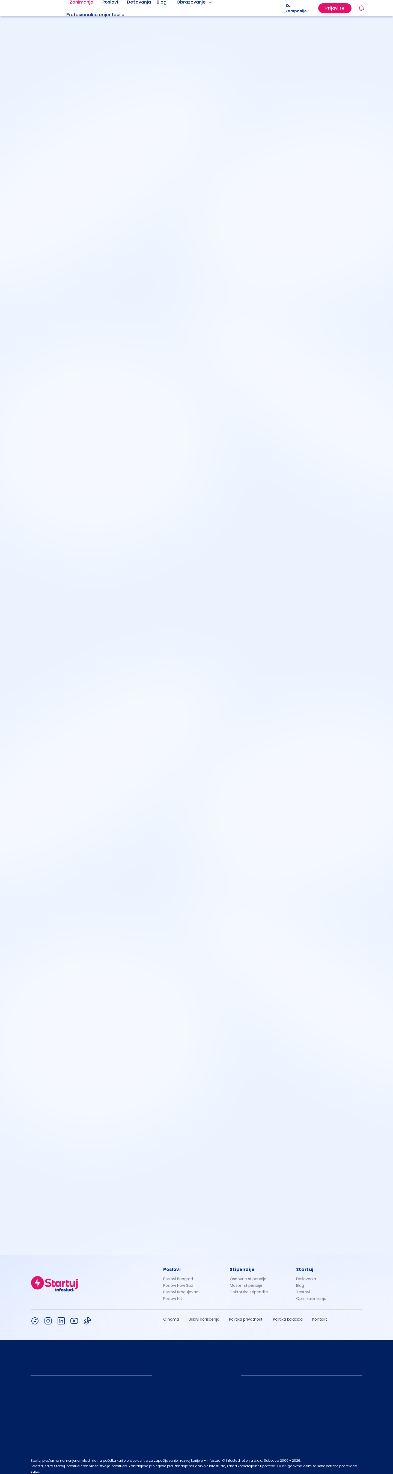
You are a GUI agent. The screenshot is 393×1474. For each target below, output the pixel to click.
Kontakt (319, 1314)
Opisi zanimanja (311, 1294)
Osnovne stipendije (248, 1274)
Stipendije (242, 1265)
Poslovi (172, 1265)
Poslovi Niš (172, 1294)
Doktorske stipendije (249, 1287)
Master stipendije (246, 1281)
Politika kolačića (288, 1314)
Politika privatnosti (246, 1314)
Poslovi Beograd (178, 1274)
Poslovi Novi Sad (178, 1281)
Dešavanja (306, 1274)
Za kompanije (296, 8)
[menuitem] (102, 14)
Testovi (303, 1287)
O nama (171, 1314)
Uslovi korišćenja (204, 1314)
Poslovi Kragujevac (180, 1287)
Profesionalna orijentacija (95, 14)
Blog (300, 1281)
